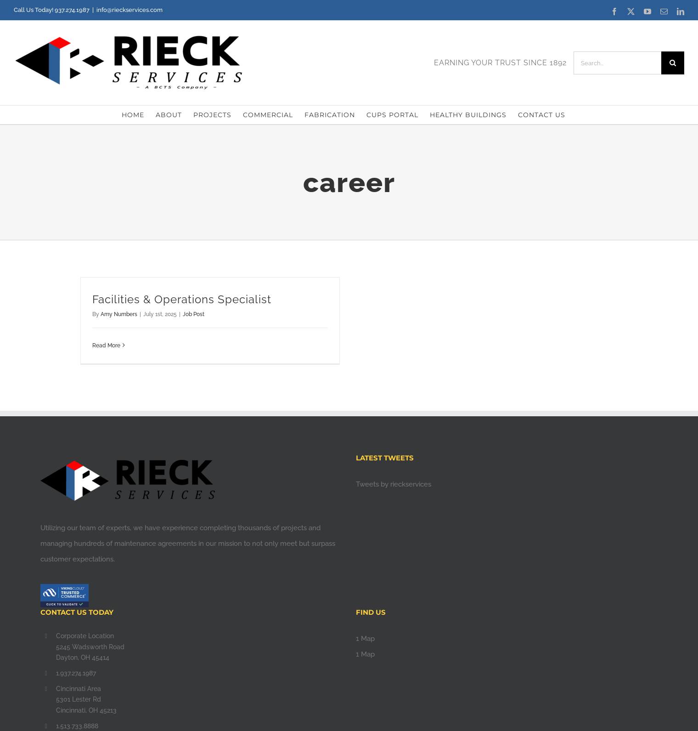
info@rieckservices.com (129, 9)
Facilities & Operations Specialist (181, 299)
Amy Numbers (119, 314)
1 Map (365, 639)
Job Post (193, 314)
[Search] (672, 62)
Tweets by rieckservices (393, 484)
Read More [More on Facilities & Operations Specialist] (106, 345)
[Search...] (617, 62)
